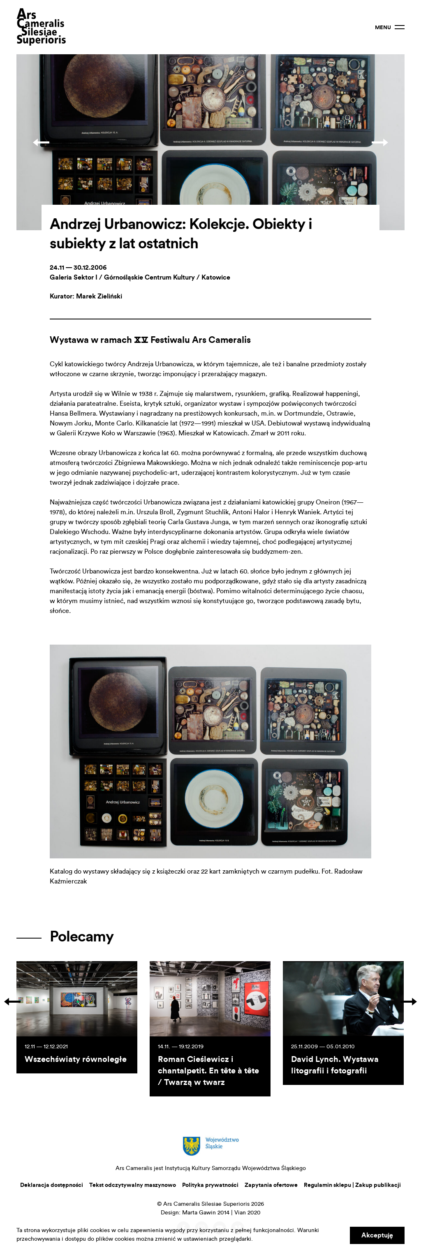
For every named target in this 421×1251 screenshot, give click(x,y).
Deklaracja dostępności (51, 1185)
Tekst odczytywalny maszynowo (132, 1185)
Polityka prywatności (210, 1185)
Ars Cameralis (41, 27)
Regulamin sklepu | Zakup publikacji (352, 1185)
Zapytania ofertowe (271, 1185)
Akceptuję (377, 1235)
